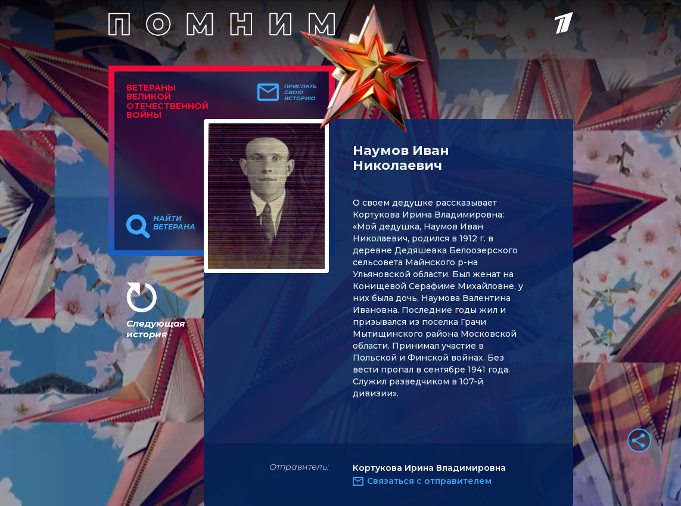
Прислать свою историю (300, 92)
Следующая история (155, 329)
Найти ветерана (174, 223)
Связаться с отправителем (429, 481)
